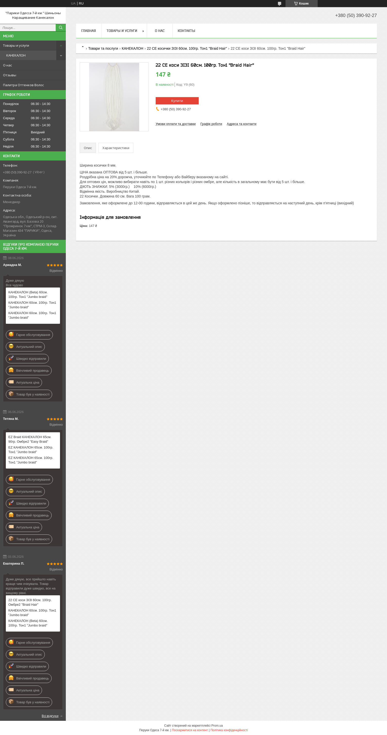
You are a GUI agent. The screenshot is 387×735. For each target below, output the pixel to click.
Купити (177, 100)
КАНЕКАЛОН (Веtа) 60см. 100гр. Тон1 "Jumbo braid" (28, 294)
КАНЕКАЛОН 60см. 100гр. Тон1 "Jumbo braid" (32, 305)
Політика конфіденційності (229, 730)
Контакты (186, 31)
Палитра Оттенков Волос (23, 85)
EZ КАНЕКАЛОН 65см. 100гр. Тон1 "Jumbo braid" (30, 449)
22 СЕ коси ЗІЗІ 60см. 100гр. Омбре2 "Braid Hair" (30, 602)
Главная (88, 31)
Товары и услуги (16, 45)
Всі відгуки (50, 715)
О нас (7, 65)
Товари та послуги (103, 48)
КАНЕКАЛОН (16, 55)
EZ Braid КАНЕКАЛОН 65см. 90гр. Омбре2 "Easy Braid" (29, 439)
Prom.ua (217, 725)
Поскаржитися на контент (190, 730)
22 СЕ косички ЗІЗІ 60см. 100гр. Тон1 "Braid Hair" (187, 48)
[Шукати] (61, 27)
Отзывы (9, 75)
